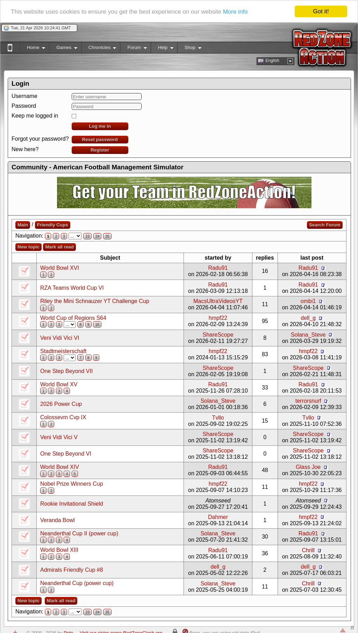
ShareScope (217, 335)
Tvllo (218, 418)
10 (97, 324)
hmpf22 (218, 318)
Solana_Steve (308, 335)
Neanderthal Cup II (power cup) (79, 533)
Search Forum (325, 224)
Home (32, 49)
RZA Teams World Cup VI (72, 288)
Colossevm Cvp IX (63, 417)
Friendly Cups (52, 224)
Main (22, 224)
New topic (28, 246)
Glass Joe (308, 467)
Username (24, 96)
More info (235, 11)
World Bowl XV (58, 384)
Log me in (100, 126)
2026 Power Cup (61, 404)
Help (162, 49)
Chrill (308, 550)
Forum (133, 49)
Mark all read (59, 246)
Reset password (100, 139)
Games (63, 49)
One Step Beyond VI (65, 454)
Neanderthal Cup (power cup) (77, 583)
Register (100, 150)
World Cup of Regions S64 (73, 318)
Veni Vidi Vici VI (59, 338)
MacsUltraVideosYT (218, 301)
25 (107, 236)
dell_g (308, 318)
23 (87, 236)
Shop (189, 49)
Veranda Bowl (57, 520)
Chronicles (98, 49)
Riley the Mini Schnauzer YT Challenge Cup (94, 301)
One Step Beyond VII (66, 371)
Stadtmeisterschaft (63, 351)
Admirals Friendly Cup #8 (71, 570)
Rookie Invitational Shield (71, 504)
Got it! (321, 11)
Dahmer (218, 517)
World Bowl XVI (59, 268)
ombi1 (308, 301)
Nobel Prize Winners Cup (71, 484)
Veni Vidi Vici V (59, 437)
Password (24, 106)
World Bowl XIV (59, 467)
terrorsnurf (308, 401)
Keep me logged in (35, 116)
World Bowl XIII (59, 550)
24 (97, 236)
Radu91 (218, 268)
